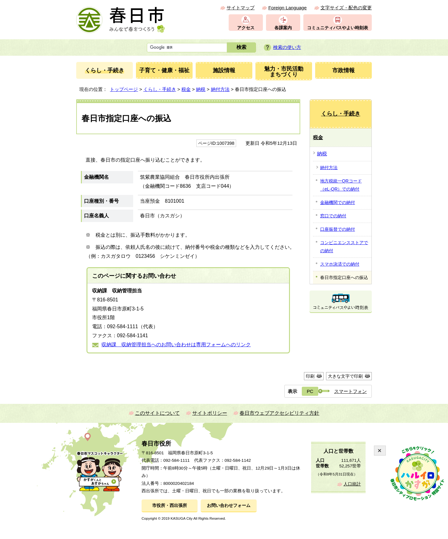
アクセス (245, 28)
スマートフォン (350, 391)
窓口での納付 (333, 215)
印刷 (310, 376)
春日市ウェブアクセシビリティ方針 (279, 413)
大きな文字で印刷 (345, 376)
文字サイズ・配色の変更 (346, 7)
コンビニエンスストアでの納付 (344, 246)
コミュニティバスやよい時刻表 (337, 28)
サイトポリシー (209, 413)
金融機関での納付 (337, 202)
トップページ (124, 89)
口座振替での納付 (337, 229)
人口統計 (352, 484)
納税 (200, 89)
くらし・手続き (159, 89)
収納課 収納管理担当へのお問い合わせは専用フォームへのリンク (176, 344)
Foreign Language (287, 7)
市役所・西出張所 (169, 505)
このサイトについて (157, 413)
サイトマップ (240, 7)
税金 (186, 89)
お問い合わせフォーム (228, 505)
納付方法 (220, 89)
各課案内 (283, 28)
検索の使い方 (287, 47)
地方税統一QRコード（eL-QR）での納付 (341, 184)
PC (310, 391)
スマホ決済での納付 (339, 264)
